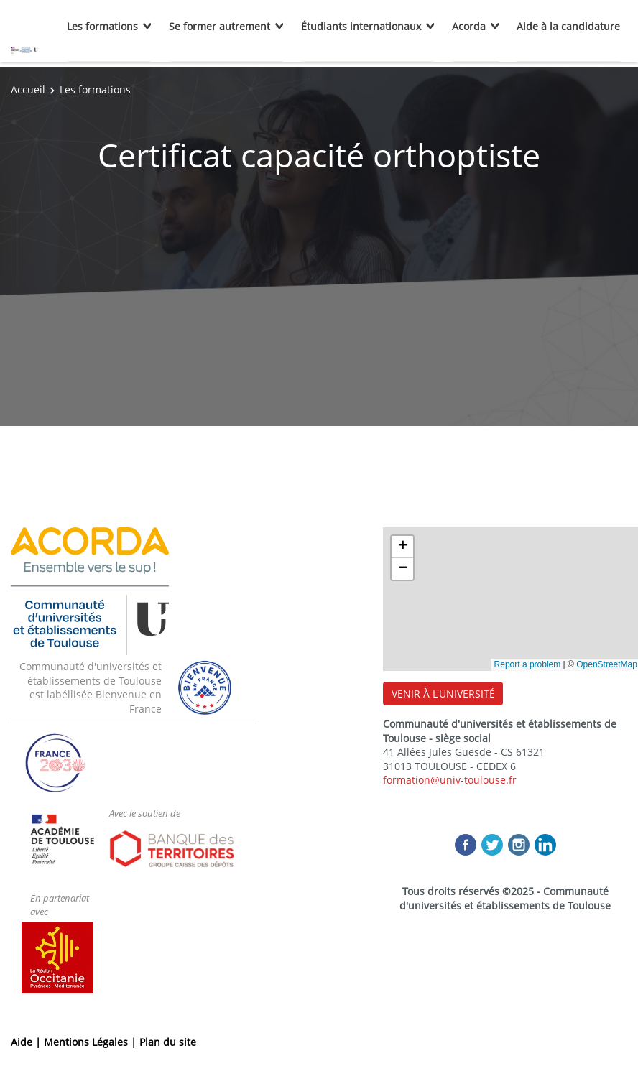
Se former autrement (219, 26)
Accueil (28, 89)
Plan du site (167, 1042)
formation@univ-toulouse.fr (450, 780)
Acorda (469, 26)
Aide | (27, 1042)
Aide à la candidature (568, 26)
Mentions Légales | (91, 1042)
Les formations (102, 26)
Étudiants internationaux (361, 26)
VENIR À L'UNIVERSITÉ (443, 693)
